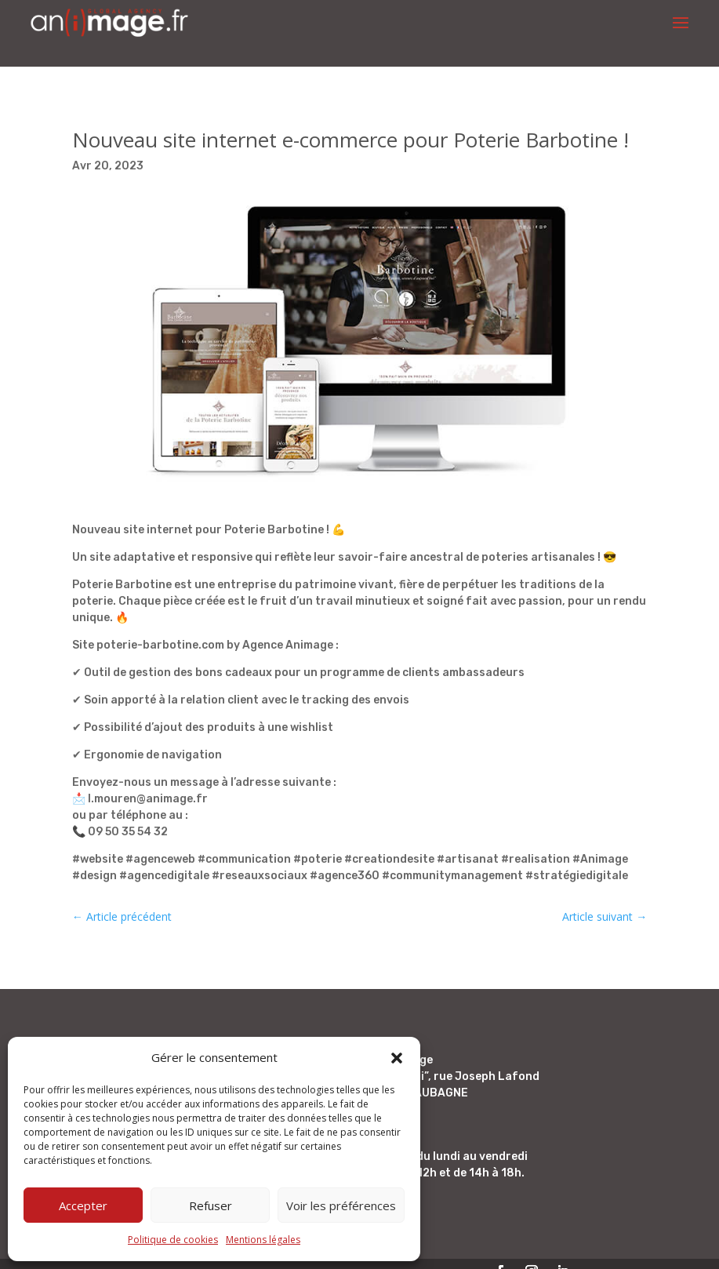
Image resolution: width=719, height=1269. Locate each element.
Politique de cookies (173, 1239)
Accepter (83, 1205)
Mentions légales (263, 1239)
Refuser (210, 1205)
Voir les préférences (341, 1205)
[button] (397, 1058)
